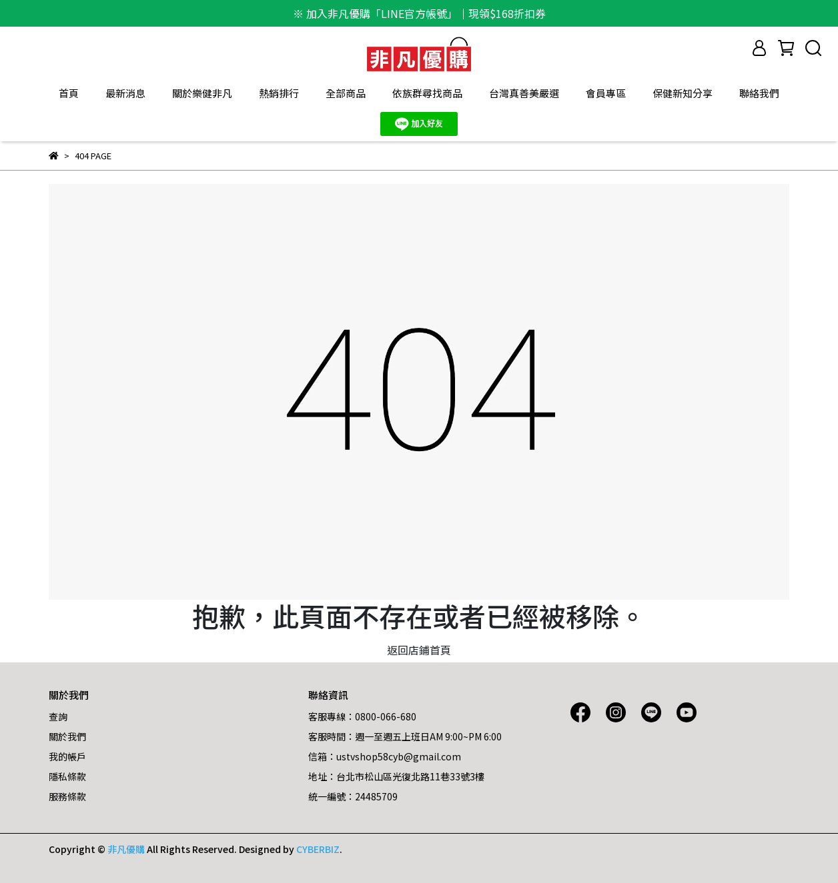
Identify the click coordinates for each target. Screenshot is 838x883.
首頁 (69, 93)
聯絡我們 (759, 93)
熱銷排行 (279, 93)
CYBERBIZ (318, 849)
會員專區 (606, 93)
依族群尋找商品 (427, 93)
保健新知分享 (683, 93)
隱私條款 (67, 776)
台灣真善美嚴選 (524, 93)
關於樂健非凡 (202, 93)
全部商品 (346, 93)
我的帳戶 (67, 756)
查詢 (58, 716)
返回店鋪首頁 (419, 650)
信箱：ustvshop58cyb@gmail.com (384, 756)
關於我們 (67, 736)
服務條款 (67, 796)
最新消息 (125, 93)
